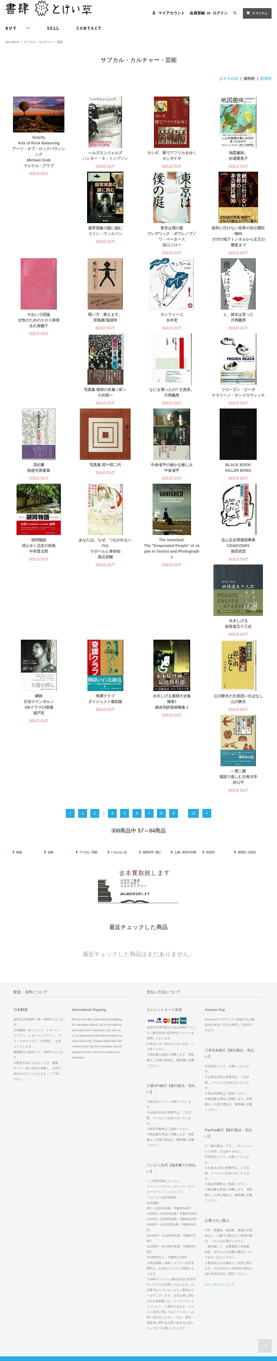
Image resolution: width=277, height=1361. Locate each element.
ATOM (112, 1288)
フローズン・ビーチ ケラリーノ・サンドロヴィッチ (105, 400)
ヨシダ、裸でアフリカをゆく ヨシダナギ (171, 156)
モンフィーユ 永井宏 (105, 325)
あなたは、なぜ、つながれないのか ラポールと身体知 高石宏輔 (238, 480)
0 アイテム (256, 13)
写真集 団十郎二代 (238, 397)
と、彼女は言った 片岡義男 (172, 325)
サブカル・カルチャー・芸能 (43, 42)
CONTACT (89, 28)
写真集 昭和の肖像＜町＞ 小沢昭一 (238, 325)
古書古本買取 (195, 1257)
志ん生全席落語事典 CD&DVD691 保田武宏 (105, 564)
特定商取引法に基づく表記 (27, 1280)
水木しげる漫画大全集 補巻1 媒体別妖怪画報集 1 (105, 651)
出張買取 (192, 1265)
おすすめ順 (228, 78)
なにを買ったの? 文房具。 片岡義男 (38, 400)
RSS (100, 1288)
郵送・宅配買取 (197, 1272)
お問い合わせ (18, 1295)
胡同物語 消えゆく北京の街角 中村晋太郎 (172, 478)
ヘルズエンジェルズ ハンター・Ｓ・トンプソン (105, 156)
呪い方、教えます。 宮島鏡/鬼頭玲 (39, 325)
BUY (17, 28)
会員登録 (197, 13)
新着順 (266, 78)
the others (12, 42)
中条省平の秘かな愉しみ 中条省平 (39, 475)
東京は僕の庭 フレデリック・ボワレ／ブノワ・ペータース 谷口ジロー (105, 243)
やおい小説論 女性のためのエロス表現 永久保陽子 (238, 241)
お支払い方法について (24, 1265)
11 (193, 687)
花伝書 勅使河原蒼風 (171, 400)
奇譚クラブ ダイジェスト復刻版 (39, 648)
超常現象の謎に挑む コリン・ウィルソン (39, 238)
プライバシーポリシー (24, 1288)
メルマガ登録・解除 (111, 1280)
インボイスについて (221, 1158)
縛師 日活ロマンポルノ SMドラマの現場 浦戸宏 (238, 567)
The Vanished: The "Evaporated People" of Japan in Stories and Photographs (39, 567)
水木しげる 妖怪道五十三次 (172, 561)
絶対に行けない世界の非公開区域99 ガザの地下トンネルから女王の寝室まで (171, 243)
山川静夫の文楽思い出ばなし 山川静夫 (171, 648)
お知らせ (192, 1288)
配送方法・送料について (26, 1272)
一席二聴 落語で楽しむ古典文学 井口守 (238, 651)
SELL (53, 28)
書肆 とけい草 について (203, 1280)
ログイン (220, 13)
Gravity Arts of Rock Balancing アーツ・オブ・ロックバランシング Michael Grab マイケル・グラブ (38, 151)
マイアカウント (171, 13)
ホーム (13, 1257)
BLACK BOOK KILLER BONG (105, 475)
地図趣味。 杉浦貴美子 (238, 156)
